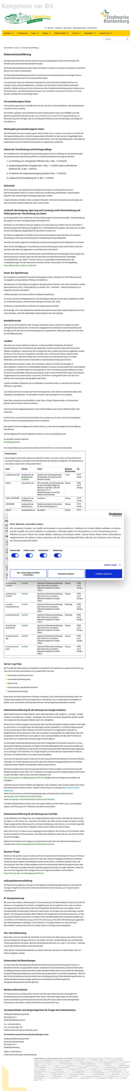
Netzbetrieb (88, 30)
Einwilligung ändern (12, 439)
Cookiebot (58, 445)
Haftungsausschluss (78, 24)
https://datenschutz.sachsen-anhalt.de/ (20, 263)
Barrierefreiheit (92, 24)
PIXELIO (88, 1057)
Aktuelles (7, 30)
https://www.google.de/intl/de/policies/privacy (35, 841)
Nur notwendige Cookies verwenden (28, 574)
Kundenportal (22, 30)
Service (75, 30)
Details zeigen (110, 565)
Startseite (48, 24)
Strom (33, 30)
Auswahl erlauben (66, 574)
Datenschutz (66, 24)
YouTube (25, 580)
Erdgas (45, 30)
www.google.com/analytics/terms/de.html (21, 793)
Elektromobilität (60, 30)
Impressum (57, 24)
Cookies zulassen (104, 574)
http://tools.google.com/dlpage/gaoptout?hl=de (23, 775)
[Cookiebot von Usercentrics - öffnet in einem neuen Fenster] (111, 515)
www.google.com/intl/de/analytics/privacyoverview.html (31, 796)
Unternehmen (105, 30)
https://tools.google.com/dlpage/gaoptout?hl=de (24, 870)
